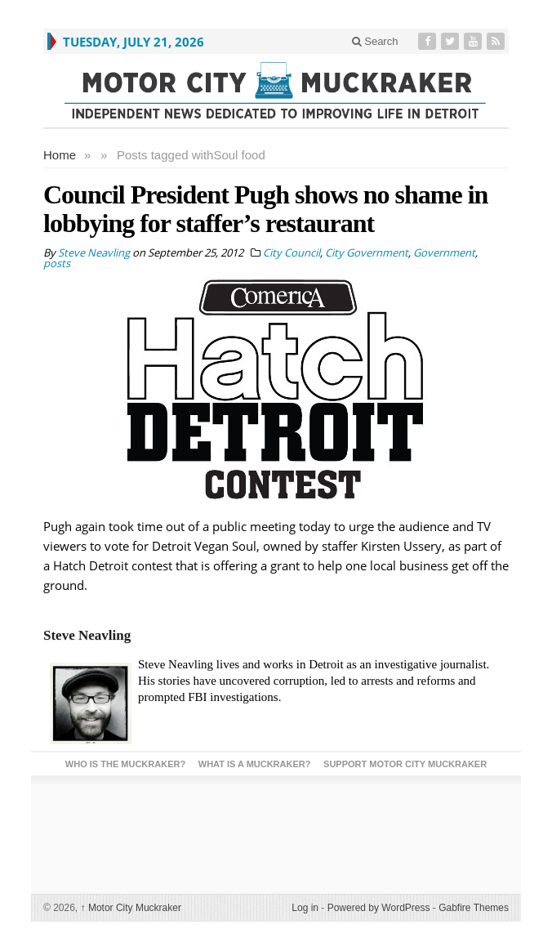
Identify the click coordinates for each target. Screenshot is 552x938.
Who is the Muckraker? (125, 764)
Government (444, 252)
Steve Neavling (87, 635)
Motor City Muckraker (131, 907)
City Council (291, 252)
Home (59, 155)
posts (56, 263)
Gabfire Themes (473, 907)
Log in (305, 907)
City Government (366, 252)
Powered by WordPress (378, 907)
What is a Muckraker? (254, 764)
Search (375, 41)
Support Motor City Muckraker (405, 764)
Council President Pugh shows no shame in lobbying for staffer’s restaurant (265, 209)
